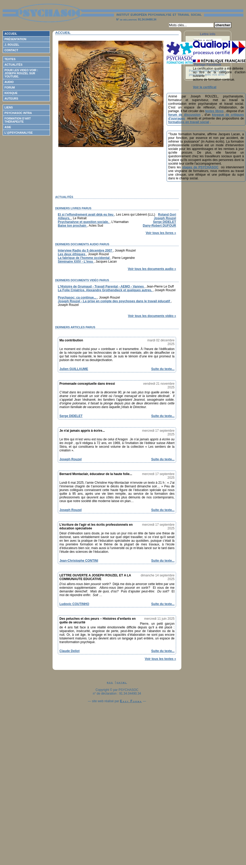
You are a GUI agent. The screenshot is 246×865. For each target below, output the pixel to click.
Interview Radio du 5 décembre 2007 (85, 250)
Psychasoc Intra (18, 112)
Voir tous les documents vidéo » (152, 316)
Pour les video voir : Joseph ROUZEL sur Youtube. (21, 73)
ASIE (7, 127)
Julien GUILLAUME (73, 369)
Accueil (10, 33)
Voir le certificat (204, 87)
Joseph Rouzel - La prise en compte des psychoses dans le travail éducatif (114, 301)
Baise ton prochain (72, 225)
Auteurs (11, 98)
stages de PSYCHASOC (200, 167)
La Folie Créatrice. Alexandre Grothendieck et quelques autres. (105, 290)
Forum (9, 87)
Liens (8, 107)
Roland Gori (167, 214)
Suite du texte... (163, 369)
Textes (10, 59)
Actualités (13, 64)
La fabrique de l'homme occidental (84, 258)
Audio (9, 82)
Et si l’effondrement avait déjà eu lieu (86, 214)
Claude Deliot (69, 651)
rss (110, 682)
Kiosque (11, 93)
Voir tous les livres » (161, 233)
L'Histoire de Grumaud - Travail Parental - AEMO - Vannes (101, 286)
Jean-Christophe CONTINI (78, 560)
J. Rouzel (11, 44)
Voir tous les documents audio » (152, 269)
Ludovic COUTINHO (74, 604)
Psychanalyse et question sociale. (84, 222)
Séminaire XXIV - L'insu (76, 261)
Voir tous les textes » (160, 659)
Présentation (15, 39)
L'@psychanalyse (18, 132)
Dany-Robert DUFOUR (159, 225)
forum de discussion (184, 115)
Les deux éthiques (72, 254)
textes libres (214, 111)
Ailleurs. (64, 218)
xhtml (122, 682)
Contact (11, 50)
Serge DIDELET (164, 222)
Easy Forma (131, 701)
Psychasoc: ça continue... (77, 297)
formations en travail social (188, 122)
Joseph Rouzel (165, 218)
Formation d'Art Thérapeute (17, 120)
